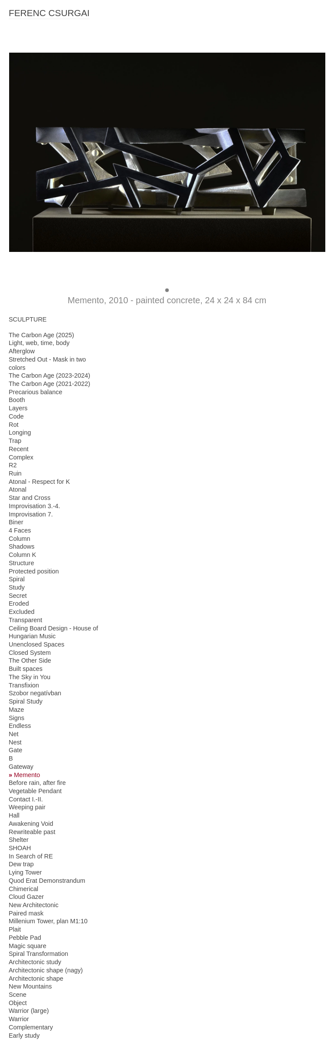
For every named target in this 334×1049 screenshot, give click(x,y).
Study (17, 587)
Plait (15, 929)
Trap (15, 440)
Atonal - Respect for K (39, 481)
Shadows (21, 546)
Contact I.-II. (26, 799)
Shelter (19, 839)
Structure (21, 563)
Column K (22, 554)
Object (18, 1002)
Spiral (17, 579)
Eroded (19, 603)
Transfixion (24, 685)
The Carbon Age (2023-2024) (49, 375)
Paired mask (26, 913)
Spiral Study (26, 701)
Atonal (18, 489)
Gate (15, 750)
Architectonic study (35, 962)
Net (13, 734)
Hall (14, 815)
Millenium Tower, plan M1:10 (48, 921)
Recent (19, 449)
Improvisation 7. (31, 514)
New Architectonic (33, 905)
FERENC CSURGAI (49, 13)
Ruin (15, 473)
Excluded (21, 611)
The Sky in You (29, 677)
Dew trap (21, 864)
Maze (16, 709)
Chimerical (23, 888)
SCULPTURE (28, 319)
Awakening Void (31, 823)
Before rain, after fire (37, 782)
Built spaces (26, 668)
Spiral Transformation (38, 953)
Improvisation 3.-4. (34, 506)
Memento (27, 774)
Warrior (19, 1018)
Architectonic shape (36, 978)
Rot (13, 424)
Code (16, 416)
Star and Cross (29, 497)
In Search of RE (31, 856)
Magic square (27, 945)
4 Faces (20, 530)
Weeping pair (27, 807)
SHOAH (20, 848)
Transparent (25, 620)
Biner (16, 522)
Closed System (30, 652)
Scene (18, 994)
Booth (17, 399)
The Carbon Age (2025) (41, 335)
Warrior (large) (29, 1010)
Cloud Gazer (26, 896)
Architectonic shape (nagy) (46, 970)
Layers (18, 408)
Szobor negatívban (35, 693)
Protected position (34, 571)
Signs (16, 717)
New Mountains (30, 986)
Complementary (31, 1027)
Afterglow (22, 351)
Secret (18, 595)
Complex (21, 457)
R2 (13, 465)
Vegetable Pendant (35, 791)
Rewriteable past (32, 831)
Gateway (21, 766)
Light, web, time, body (39, 342)
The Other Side (30, 660)
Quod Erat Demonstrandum (47, 880)
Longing (20, 432)
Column (19, 538)
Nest (15, 742)
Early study (24, 1035)
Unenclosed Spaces (36, 644)
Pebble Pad (25, 937)
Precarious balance (35, 392)
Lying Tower (25, 872)
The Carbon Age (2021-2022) (49, 383)
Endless (20, 725)
